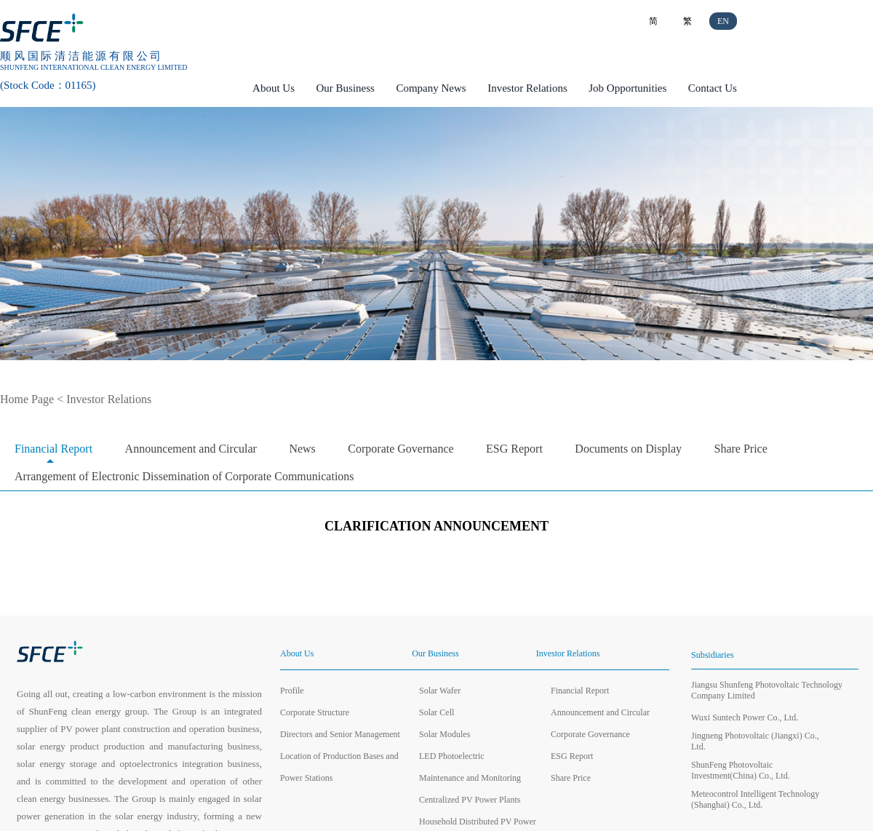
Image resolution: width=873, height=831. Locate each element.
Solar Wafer (440, 690)
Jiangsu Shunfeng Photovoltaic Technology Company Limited (766, 690)
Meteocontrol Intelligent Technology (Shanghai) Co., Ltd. (755, 799)
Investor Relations (527, 88)
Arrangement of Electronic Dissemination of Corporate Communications (184, 476)
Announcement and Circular (191, 448)
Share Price (741, 448)
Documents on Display (628, 448)
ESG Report (514, 448)
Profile (292, 690)
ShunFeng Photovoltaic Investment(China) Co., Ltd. (740, 770)
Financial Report (53, 448)
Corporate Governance (400, 448)
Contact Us (712, 88)
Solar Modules (444, 734)
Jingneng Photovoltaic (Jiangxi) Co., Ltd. (755, 741)
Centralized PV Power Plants (469, 800)
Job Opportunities (627, 88)
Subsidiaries (712, 655)
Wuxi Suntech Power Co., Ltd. (744, 717)
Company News (431, 88)
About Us (273, 88)
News (302, 448)
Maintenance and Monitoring (470, 778)
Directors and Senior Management (340, 734)
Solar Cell (436, 712)
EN (723, 21)
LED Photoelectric (452, 756)
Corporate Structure (314, 712)
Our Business (345, 88)
